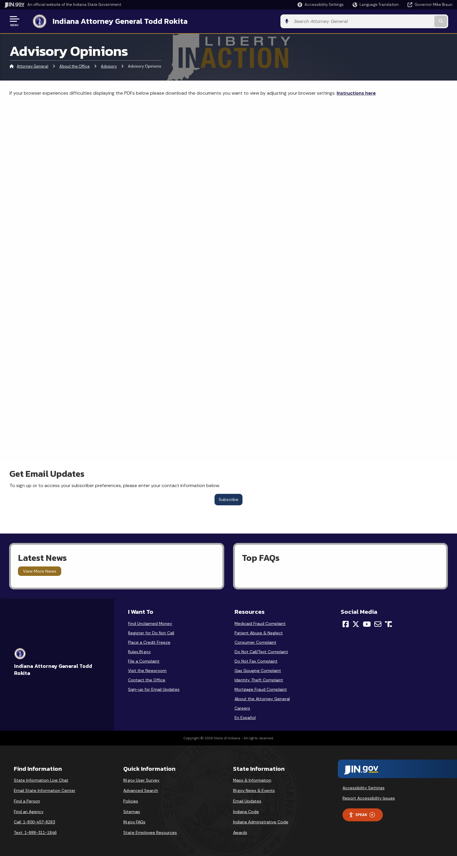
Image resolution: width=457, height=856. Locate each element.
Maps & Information (252, 779)
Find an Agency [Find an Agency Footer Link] (29, 811)
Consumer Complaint (255, 641)
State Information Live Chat (41, 779)
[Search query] (400, 21)
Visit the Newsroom (147, 670)
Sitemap (131, 811)
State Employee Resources (150, 832)
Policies (130, 800)
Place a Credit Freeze (149, 641)
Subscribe (228, 498)
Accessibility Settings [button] (364, 787)
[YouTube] (367, 623)
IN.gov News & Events (254, 790)
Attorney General (32, 65)
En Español (245, 717)
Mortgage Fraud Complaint (261, 688)
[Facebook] (346, 623)
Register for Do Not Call (151, 632)
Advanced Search (140, 790)
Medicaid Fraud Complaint (260, 623)
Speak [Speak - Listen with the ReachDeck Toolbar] (361, 814)
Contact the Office (146, 679)
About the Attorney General (262, 698)
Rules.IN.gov (139, 651)
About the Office (74, 65)
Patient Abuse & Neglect (259, 632)
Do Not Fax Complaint (256, 660)
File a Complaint (143, 660)
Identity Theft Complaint (259, 679)
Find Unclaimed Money (150, 623)
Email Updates (247, 800)
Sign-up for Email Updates (154, 688)
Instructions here (356, 92)
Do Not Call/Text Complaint (261, 651)
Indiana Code (246, 811)
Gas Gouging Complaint (258, 670)
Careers (242, 707)
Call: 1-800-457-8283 (34, 821)
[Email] (377, 623)
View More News (39, 570)
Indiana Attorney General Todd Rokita (115, 20)
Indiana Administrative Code (260, 821)
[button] (321, 4)
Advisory (109, 65)
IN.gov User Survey (141, 779)
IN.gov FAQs (134, 821)
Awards (240, 832)
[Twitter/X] (355, 623)
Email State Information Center (44, 790)
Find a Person (27, 800)
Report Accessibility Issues (369, 797)
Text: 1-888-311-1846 (35, 832)
